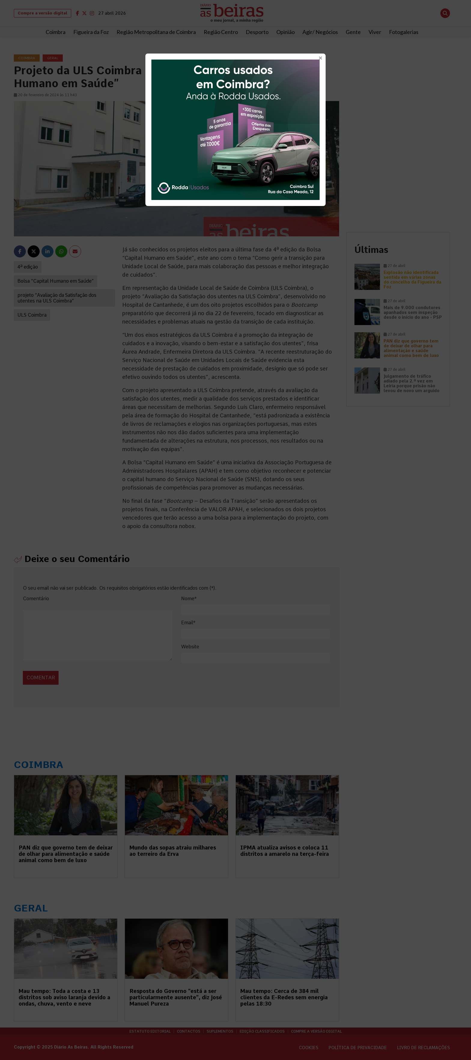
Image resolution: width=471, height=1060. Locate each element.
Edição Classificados (262, 1031)
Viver (375, 32)
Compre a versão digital (42, 13)
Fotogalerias (403, 32)
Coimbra (55, 32)
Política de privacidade (358, 1047)
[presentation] (64, 671)
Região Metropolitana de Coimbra (156, 32)
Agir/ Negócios (320, 32)
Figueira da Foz (91, 32)
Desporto (257, 32)
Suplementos (220, 1031)
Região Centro (221, 32)
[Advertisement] (398, 97)
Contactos (188, 1031)
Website (190, 647)
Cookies (308, 1047)
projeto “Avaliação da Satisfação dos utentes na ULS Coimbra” (56, 298)
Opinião (285, 32)
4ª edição (27, 267)
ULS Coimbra (32, 315)
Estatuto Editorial (150, 1031)
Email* (188, 622)
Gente (353, 32)
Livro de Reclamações (423, 1047)
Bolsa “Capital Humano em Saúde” (55, 281)
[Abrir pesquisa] (445, 13)
